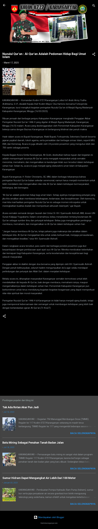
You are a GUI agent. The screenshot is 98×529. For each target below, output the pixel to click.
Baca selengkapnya (83, 433)
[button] (94, 54)
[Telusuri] (94, 6)
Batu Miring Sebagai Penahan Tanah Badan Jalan (33, 442)
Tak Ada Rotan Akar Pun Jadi (20, 407)
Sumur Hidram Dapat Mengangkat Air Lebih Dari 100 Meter (39, 478)
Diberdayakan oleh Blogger (49, 517)
